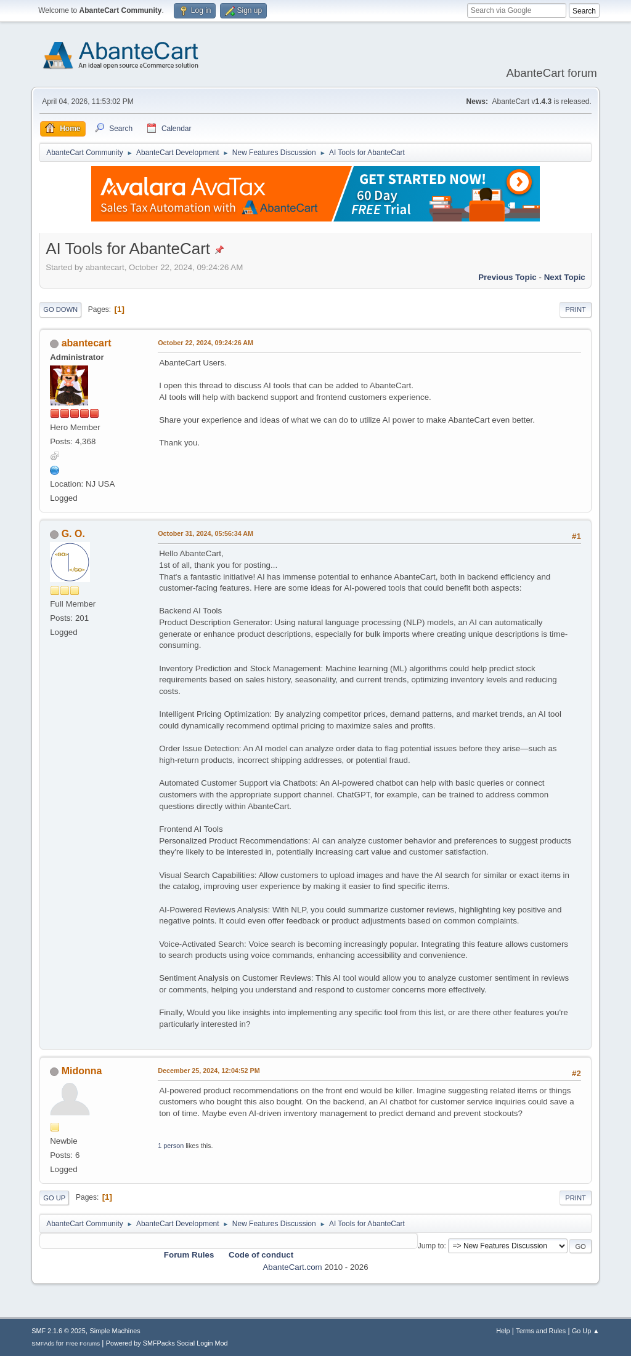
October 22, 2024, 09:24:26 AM (205, 342)
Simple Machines (115, 1330)
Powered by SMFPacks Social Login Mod (167, 1343)
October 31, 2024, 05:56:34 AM (205, 533)
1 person (171, 1145)
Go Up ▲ (586, 1330)
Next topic (564, 277)
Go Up (54, 1198)
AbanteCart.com (292, 1267)
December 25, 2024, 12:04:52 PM (208, 1070)
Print (575, 309)
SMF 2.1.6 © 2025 (58, 1330)
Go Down (60, 309)
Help (503, 1330)
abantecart (87, 343)
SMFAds (42, 1343)
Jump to (431, 1246)
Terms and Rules (541, 1330)
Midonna (82, 1071)
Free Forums (82, 1343)
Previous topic (507, 277)
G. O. (73, 533)
